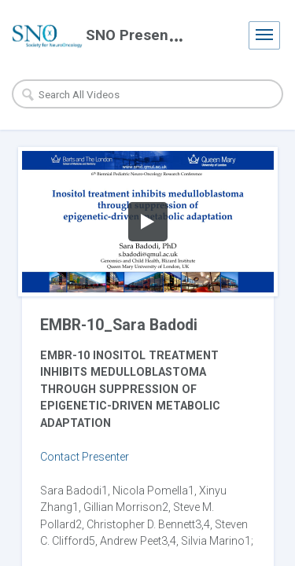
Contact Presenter (84, 456)
